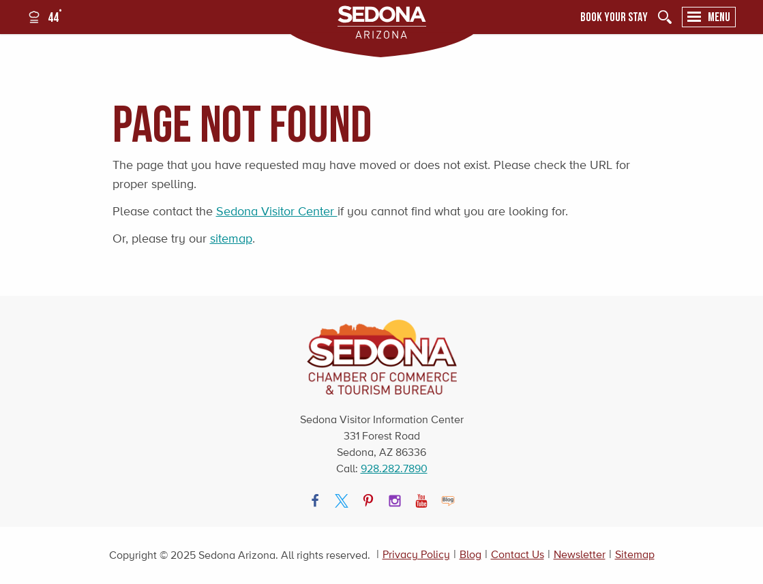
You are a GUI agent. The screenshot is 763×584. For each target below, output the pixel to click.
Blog (470, 554)
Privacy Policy (416, 554)
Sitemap (635, 554)
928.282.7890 (394, 468)
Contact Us (517, 554)
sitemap (231, 238)
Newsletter (579, 554)
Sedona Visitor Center (277, 211)
